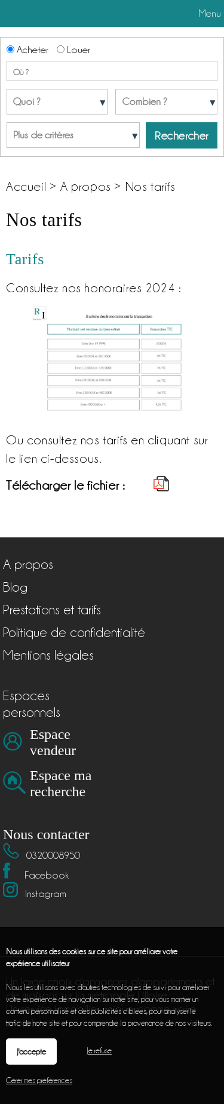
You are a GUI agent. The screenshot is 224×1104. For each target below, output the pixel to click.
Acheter (27, 49)
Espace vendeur (53, 742)
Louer (73, 49)
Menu (208, 13)
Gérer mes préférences (39, 1080)
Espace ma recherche (60, 783)
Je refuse (99, 1050)
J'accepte (31, 1051)
